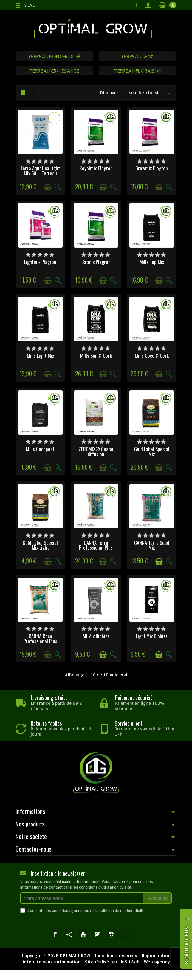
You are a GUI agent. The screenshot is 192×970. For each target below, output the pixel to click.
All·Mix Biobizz (96, 636)
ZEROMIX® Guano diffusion (96, 451)
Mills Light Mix (40, 355)
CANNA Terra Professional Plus (96, 545)
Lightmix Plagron (40, 262)
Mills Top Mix (152, 262)
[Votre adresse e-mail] (82, 898)
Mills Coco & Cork (152, 355)
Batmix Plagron (96, 262)
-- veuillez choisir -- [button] (144, 92)
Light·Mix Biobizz (152, 636)
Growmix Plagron (151, 168)
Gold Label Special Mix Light (40, 545)
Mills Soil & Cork (96, 355)
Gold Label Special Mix (151, 451)
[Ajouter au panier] (48, 187)
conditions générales (70, 910)
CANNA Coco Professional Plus (40, 638)
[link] (55, 934)
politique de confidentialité (122, 910)
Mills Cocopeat (40, 449)
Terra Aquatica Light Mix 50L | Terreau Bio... (40, 173)
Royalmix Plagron (96, 168)
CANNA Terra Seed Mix (151, 545)
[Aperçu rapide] (57, 187)
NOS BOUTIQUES (187, 945)
